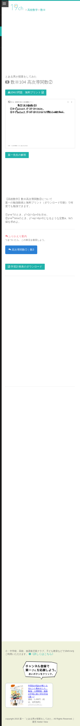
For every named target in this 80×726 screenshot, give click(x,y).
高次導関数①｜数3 (21, 249)
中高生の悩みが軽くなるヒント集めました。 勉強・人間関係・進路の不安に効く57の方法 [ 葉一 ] (38, 691)
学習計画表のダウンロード (25, 266)
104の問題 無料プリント (26, 92)
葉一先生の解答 (17, 155)
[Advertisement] (52, 20)
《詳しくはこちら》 (42, 654)
